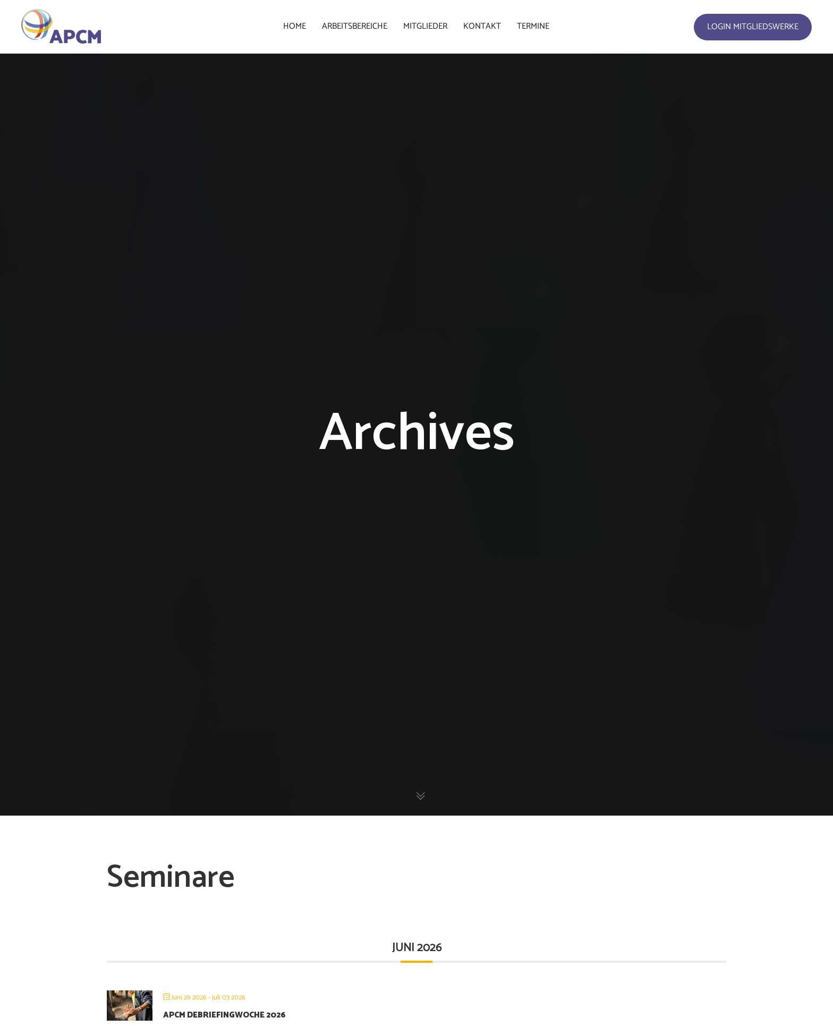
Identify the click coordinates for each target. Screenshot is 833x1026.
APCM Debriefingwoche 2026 (224, 1015)
